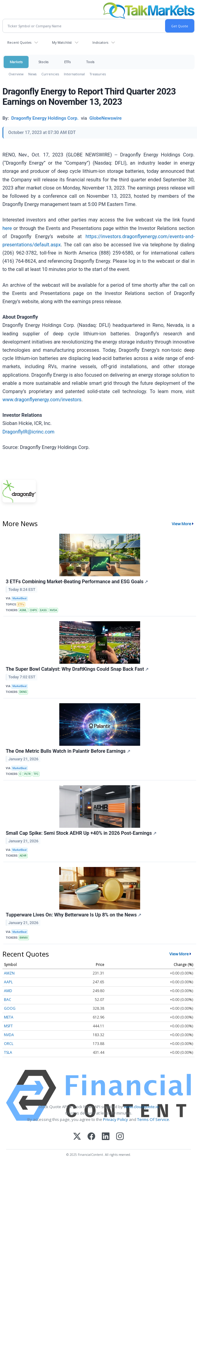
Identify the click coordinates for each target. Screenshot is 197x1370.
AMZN (9, 973)
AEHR (22, 855)
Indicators (100, 42)
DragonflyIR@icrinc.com (28, 432)
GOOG (10, 1008)
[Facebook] (91, 1137)
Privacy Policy (115, 1119)
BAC (7, 999)
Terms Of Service (153, 1119)
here (7, 228)
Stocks (43, 62)
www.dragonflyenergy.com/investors (41, 399)
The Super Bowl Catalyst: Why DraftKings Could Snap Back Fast (77, 669)
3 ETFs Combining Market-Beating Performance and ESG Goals (77, 581)
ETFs (67, 62)
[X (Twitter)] (77, 1137)
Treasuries (98, 74)
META (8, 1017)
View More (181, 523)
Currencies (50, 74)
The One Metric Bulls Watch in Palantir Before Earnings (68, 751)
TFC (35, 774)
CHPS (33, 610)
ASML (23, 610)
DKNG (23, 692)
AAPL (8, 982)
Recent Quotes (19, 42)
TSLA (8, 1052)
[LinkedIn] (105, 1137)
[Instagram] (120, 1137)
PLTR (27, 774)
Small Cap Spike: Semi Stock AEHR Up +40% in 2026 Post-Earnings (81, 833)
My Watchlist (62, 42)
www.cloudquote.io (141, 1106)
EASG (43, 610)
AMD (8, 990)
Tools (90, 62)
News (32, 74)
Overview (16, 74)
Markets (16, 62)
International (74, 74)
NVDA (53, 610)
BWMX (23, 937)
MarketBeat (19, 598)
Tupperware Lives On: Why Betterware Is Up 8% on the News (73, 915)
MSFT (8, 1026)
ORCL (8, 1043)
